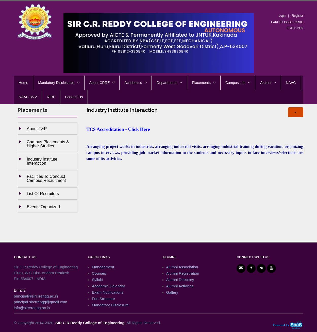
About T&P (37, 128)
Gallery (172, 292)
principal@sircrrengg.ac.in (36, 296)
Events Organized (43, 206)
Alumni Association (182, 267)
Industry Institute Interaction (42, 161)
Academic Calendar (108, 286)
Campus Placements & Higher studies (48, 143)
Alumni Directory (180, 279)
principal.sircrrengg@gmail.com (40, 302)
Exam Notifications (107, 292)
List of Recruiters (43, 193)
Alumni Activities (180, 286)
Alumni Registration (182, 273)
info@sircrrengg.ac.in (32, 308)
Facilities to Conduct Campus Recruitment (46, 178)
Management (103, 267)
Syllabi (97, 279)
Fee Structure (103, 298)
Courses (99, 273)
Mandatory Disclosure (110, 305)
